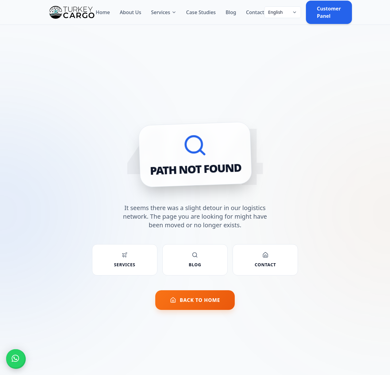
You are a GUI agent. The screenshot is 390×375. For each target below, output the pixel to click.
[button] (15, 358)
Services (163, 12)
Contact (255, 12)
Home (103, 12)
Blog (231, 12)
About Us (130, 12)
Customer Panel (329, 12)
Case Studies (201, 12)
